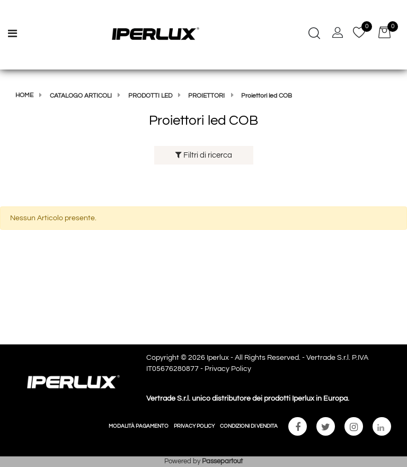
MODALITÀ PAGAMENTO (139, 426)
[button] (314, 34)
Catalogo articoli (81, 95)
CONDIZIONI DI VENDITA (249, 426)
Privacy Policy (228, 369)
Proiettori (206, 95)
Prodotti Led (150, 95)
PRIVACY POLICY (194, 426)
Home (24, 95)
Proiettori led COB (266, 95)
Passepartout (222, 461)
